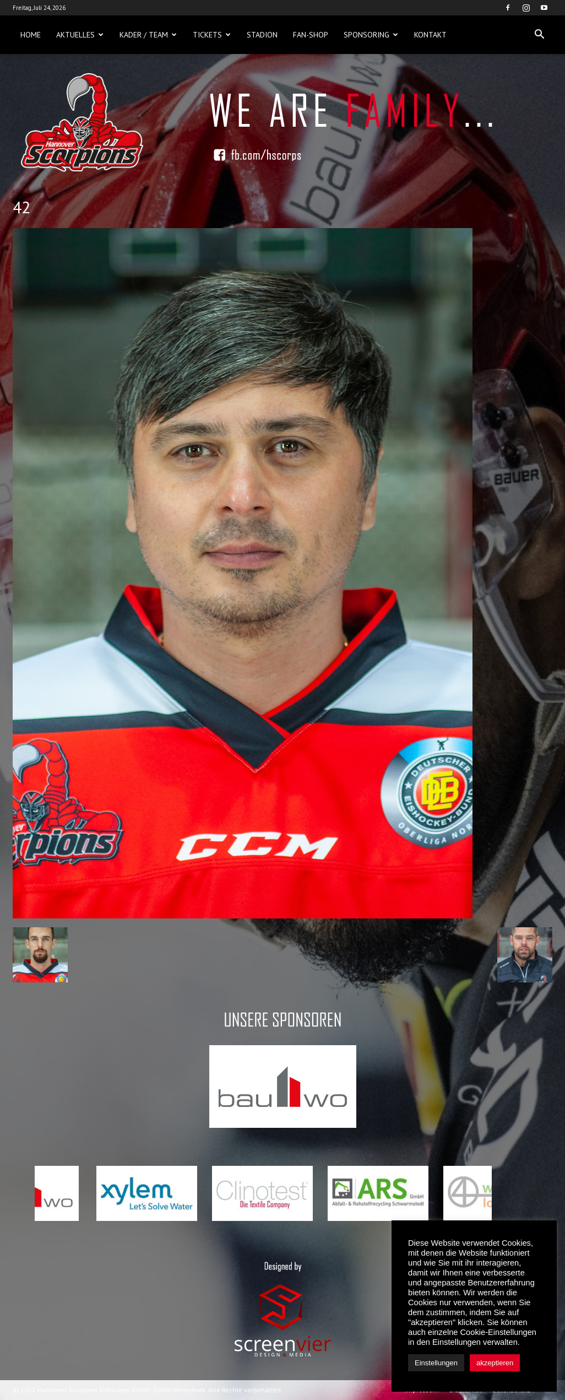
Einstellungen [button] (436, 1363)
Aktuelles (80, 35)
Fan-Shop (310, 35)
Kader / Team (148, 35)
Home (30, 35)
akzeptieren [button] (494, 1363)
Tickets (212, 35)
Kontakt (430, 35)
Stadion (262, 35)
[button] (539, 34)
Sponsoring (371, 35)
